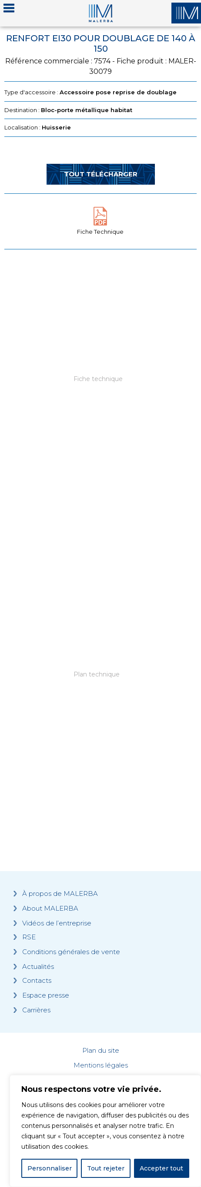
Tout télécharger (100, 174)
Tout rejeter (105, 1168)
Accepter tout (161, 1168)
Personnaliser (49, 1168)
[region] (105, 1131)
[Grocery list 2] (100, 698)
